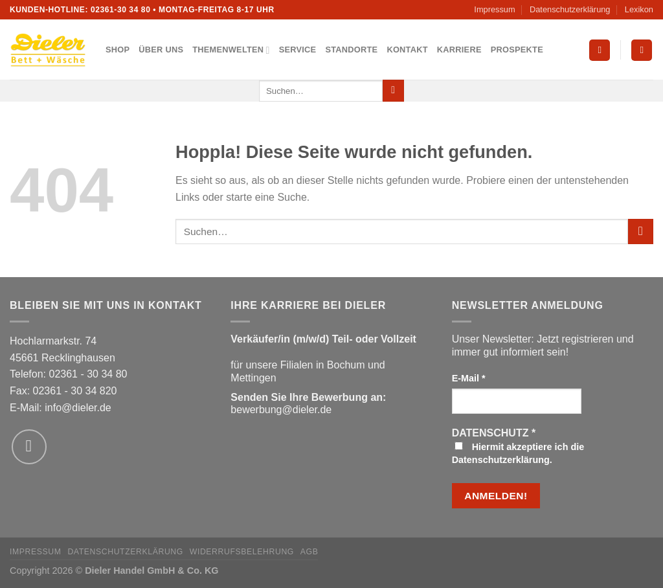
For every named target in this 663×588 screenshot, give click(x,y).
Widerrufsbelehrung (242, 551)
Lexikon (639, 9)
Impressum (494, 9)
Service (298, 49)
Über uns (161, 49)
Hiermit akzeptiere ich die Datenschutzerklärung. (518, 453)
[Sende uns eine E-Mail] (29, 446)
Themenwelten (230, 50)
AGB (309, 551)
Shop (117, 49)
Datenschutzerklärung (570, 9)
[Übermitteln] (393, 91)
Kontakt (407, 49)
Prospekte (517, 49)
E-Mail (469, 378)
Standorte (351, 49)
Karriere (459, 49)
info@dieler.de (78, 407)
